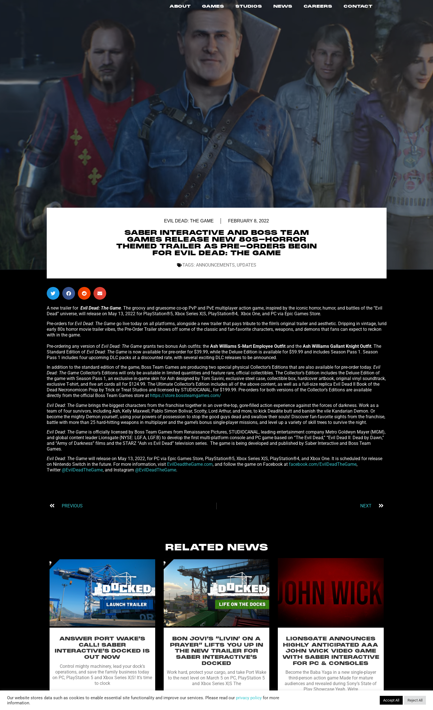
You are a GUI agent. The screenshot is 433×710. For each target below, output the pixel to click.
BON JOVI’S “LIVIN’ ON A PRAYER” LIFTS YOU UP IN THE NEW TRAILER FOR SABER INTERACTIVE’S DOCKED (216, 657)
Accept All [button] (391, 700)
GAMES (213, 9)
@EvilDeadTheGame (82, 475)
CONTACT (358, 9)
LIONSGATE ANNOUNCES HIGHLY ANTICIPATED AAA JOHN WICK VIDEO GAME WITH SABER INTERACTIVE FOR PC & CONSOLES (330, 657)
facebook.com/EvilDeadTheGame (323, 470)
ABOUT (180, 9)
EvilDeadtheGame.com (190, 470)
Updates (246, 270)
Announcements (215, 270)
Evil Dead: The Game (189, 226)
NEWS (282, 9)
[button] (53, 299)
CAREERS (318, 9)
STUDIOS (248, 9)
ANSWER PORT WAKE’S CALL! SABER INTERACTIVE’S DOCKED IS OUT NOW (102, 654)
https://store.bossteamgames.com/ (185, 401)
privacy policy (249, 697)
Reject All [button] (415, 700)
